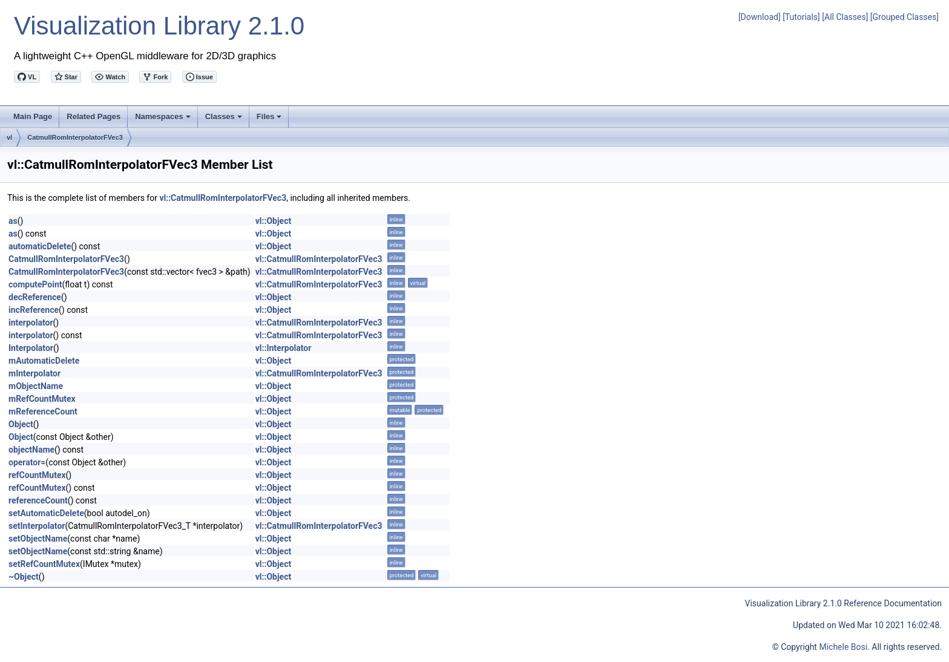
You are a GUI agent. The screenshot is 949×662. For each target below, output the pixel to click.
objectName (31, 449)
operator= (26, 462)
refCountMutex (37, 475)
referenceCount (38, 500)
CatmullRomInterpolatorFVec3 (75, 137)
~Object (23, 577)
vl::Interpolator (283, 348)
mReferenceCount (42, 411)
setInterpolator (36, 526)
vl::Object (273, 221)
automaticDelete (39, 246)
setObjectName (37, 538)
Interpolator (30, 348)
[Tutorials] (801, 17)
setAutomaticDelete (46, 513)
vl (9, 137)
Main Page (32, 116)
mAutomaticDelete (43, 360)
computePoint (35, 284)
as (13, 221)
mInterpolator (34, 373)
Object (20, 424)
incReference (33, 310)
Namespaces (163, 120)
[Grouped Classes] (904, 17)
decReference (34, 297)
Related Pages (93, 116)
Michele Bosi (843, 647)
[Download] (759, 17)
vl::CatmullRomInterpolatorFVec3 (222, 198)
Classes (224, 120)
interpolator (30, 322)
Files (270, 120)
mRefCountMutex (42, 399)
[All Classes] (845, 17)
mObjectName (35, 386)
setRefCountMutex (44, 564)
